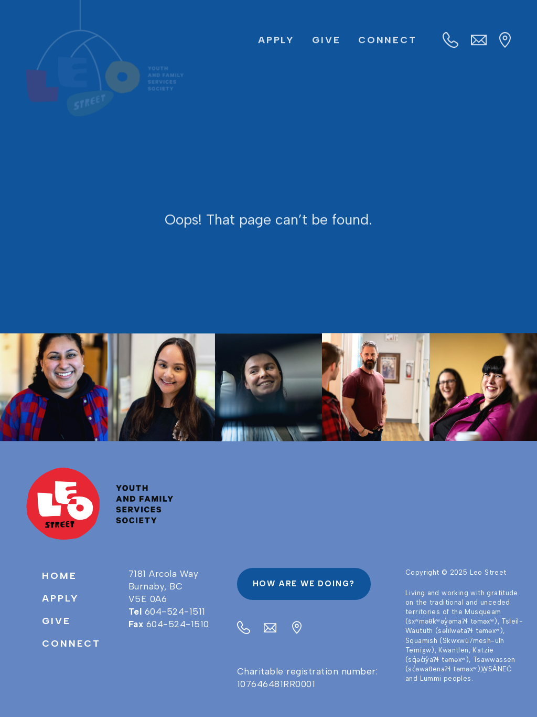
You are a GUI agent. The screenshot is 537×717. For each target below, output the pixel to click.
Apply (276, 40)
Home (59, 576)
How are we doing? (304, 583)
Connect (387, 40)
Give (326, 40)
